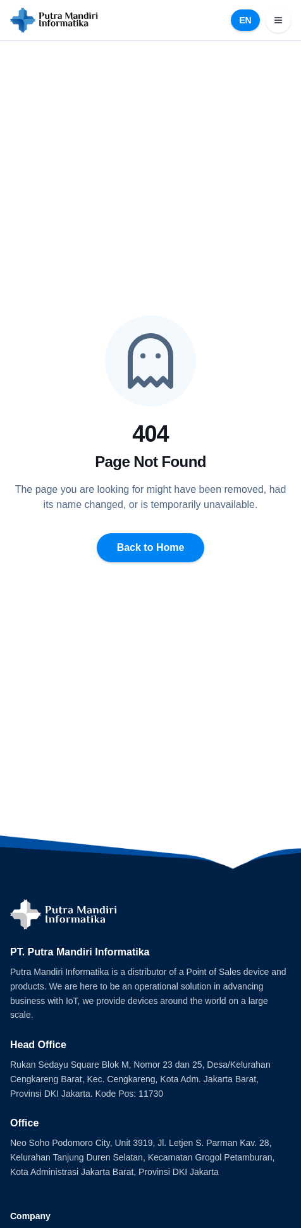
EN (245, 20)
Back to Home (151, 547)
